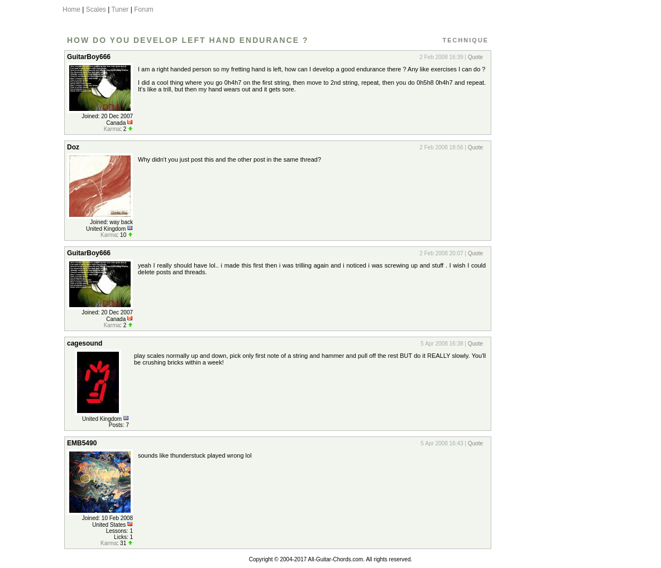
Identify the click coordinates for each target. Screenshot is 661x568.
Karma (112, 129)
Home (71, 9)
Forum (144, 9)
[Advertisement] (544, 213)
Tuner (119, 9)
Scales (96, 9)
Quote (475, 57)
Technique (465, 40)
